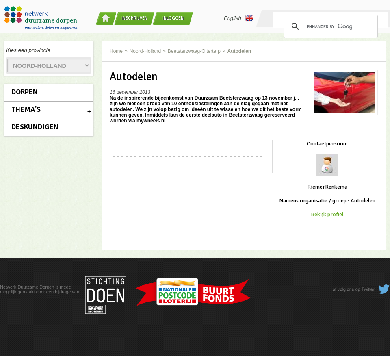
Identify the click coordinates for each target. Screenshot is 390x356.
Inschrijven (134, 18)
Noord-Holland (145, 51)
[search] (329, 26)
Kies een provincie (28, 50)
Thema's (26, 109)
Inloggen (173, 18)
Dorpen (24, 91)
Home (116, 51)
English (239, 18)
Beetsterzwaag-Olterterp (194, 51)
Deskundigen (34, 126)
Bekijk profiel (327, 214)
